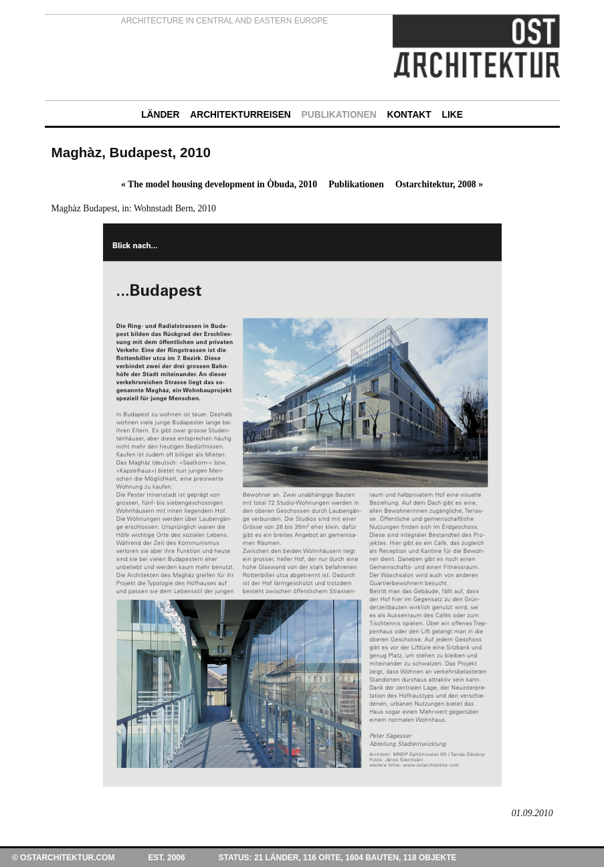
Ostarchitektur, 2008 (439, 184)
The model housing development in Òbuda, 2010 (219, 184)
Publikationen (356, 184)
